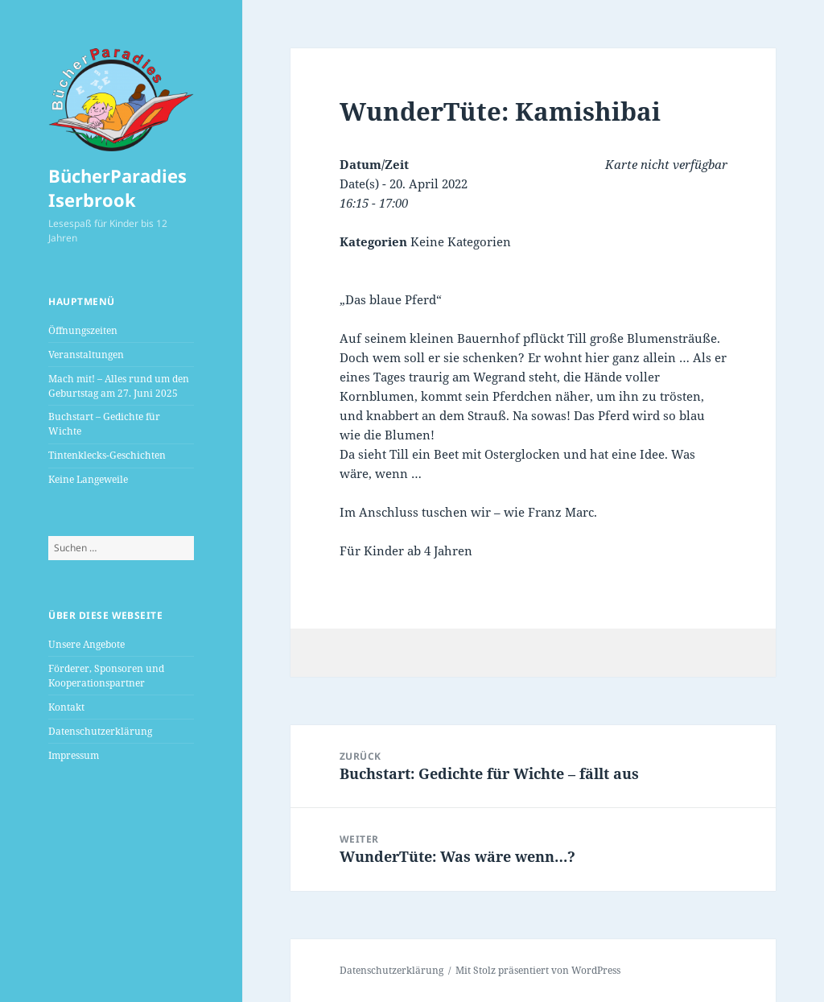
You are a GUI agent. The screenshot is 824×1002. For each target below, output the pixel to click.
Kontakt (66, 707)
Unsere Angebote (86, 644)
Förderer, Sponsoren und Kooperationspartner (106, 676)
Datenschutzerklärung (100, 731)
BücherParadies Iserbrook (117, 187)
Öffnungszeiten (82, 330)
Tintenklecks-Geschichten (107, 455)
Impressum (73, 755)
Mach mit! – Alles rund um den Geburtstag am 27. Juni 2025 (118, 386)
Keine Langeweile (88, 479)
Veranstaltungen (86, 354)
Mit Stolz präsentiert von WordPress (537, 970)
